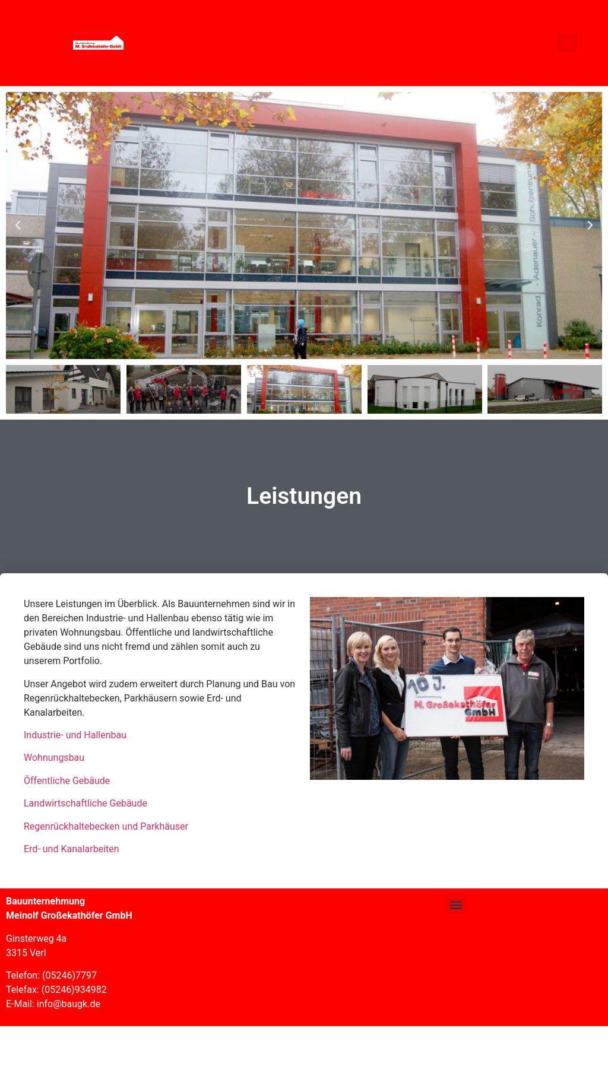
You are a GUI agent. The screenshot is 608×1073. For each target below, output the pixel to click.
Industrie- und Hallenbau (75, 735)
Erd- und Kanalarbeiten (71, 849)
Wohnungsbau (54, 757)
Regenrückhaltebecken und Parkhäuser (106, 826)
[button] (568, 43)
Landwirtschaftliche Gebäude (85, 803)
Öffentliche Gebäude (67, 780)
